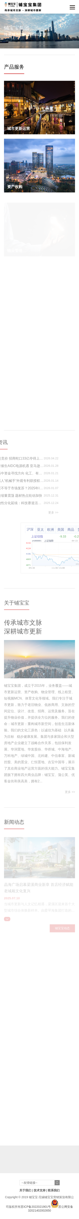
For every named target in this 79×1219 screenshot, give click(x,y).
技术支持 (40, 1190)
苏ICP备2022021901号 (36, 1206)
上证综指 (56, 536)
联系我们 (54, 1190)
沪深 (49, 529)
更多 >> (34, 512)
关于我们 (25, 1190)
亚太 (59, 529)
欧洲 (69, 529)
